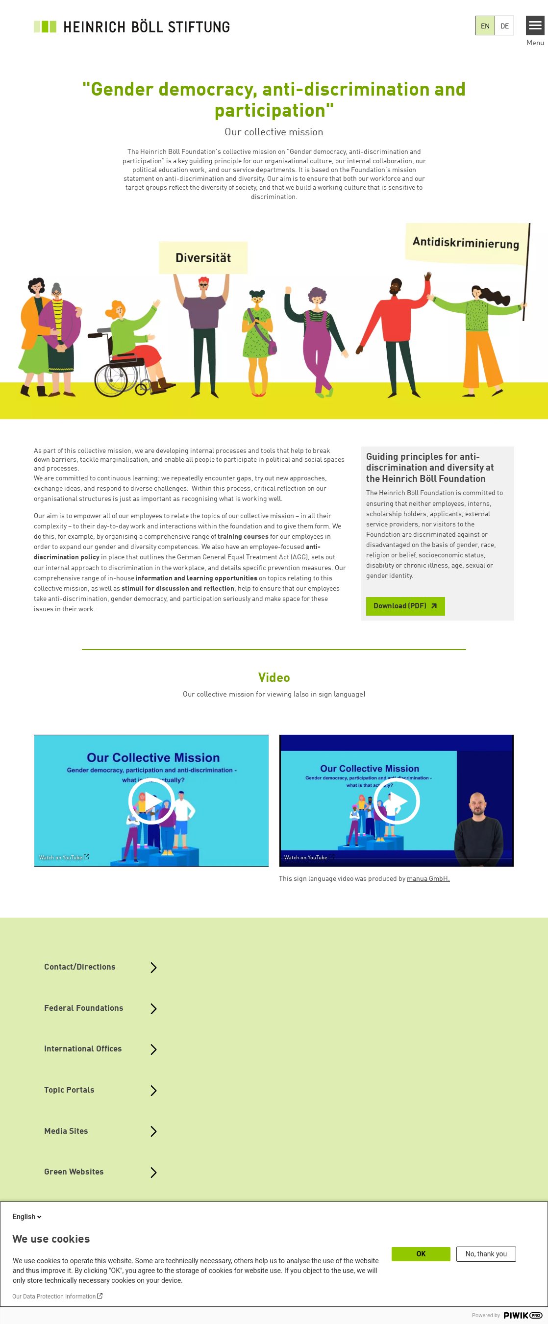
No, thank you (486, 1254)
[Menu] (535, 25)
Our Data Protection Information (54, 1296)
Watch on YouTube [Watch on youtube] (60, 858)
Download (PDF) (401, 606)
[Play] (154, 800)
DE (504, 26)
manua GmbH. (428, 878)
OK (421, 1254)
